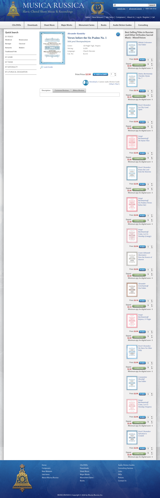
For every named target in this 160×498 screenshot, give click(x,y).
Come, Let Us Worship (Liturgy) (144, 235)
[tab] (46, 90)
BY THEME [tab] (9, 62)
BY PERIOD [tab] (9, 37)
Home (87, 17)
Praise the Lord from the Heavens (144, 171)
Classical (22, 44)
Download (93, 82)
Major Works (66, 25)
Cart (153, 17)
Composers (120, 17)
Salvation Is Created (142, 435)
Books (104, 25)
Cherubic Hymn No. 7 (144, 77)
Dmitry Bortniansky (145, 74)
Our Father (142, 45)
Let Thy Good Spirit (143, 108)
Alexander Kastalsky (76, 33)
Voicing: (70, 48)
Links (120, 471)
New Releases (98, 17)
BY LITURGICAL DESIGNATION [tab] (16, 72)
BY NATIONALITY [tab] (11, 67)
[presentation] (46, 91)
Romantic (8, 48)
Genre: (70, 46)
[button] (115, 73)
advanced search (135, 9)
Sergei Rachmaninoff (143, 137)
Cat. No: (70, 54)
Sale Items (110, 17)
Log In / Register (142, 17)
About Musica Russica (50, 478)
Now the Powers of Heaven (145, 258)
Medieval (8, 40)
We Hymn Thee (143, 141)
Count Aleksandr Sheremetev (144, 254)
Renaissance (23, 40)
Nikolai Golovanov (145, 42)
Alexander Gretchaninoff (143, 285)
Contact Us (122, 481)
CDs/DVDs (16, 25)
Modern (21, 48)
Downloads (33, 25)
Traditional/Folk (11, 52)
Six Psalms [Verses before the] (145, 204)
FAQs (120, 475)
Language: (71, 51)
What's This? (114, 84)
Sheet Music (49, 25)
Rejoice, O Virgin (144, 319)
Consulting (143, 25)
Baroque (8, 44)
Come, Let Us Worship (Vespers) (145, 406)
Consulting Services (125, 468)
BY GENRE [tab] (9, 57)
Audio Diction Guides (122, 25)
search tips (121, 9)
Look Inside (48, 67)
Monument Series (86, 25)
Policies (121, 478)
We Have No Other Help (145, 349)
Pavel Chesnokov (144, 105)
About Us (130, 17)
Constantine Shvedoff (142, 378)
